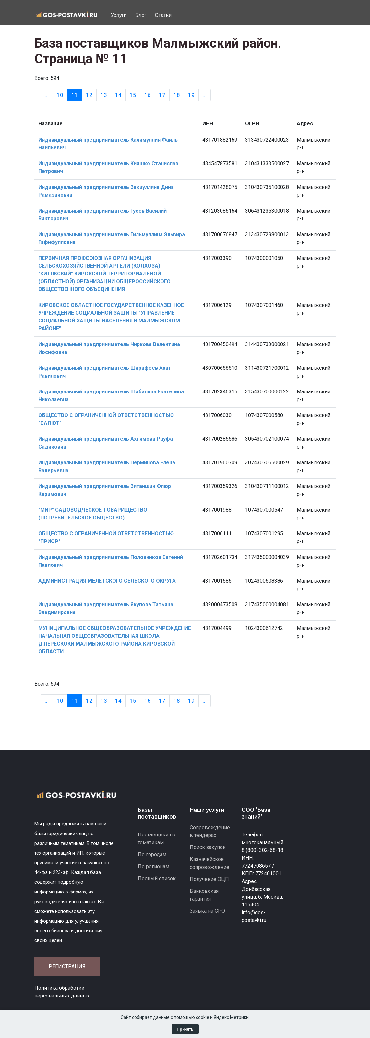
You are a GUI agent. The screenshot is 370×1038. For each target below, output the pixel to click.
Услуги (119, 15)
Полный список (157, 878)
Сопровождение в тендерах (210, 831)
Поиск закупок (208, 847)
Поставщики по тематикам (156, 839)
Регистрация (67, 966)
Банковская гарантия (204, 895)
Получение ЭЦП (209, 879)
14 (118, 95)
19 (191, 95)
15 (133, 95)
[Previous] (47, 95)
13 (104, 95)
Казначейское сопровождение (209, 863)
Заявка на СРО (207, 911)
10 (60, 95)
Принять (185, 1029)
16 (147, 95)
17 (162, 95)
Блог (141, 15)
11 (76, 94)
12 (89, 95)
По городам (152, 854)
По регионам (153, 866)
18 (176, 95)
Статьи (163, 15)
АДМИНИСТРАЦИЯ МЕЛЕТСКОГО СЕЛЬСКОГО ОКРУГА (107, 581)
